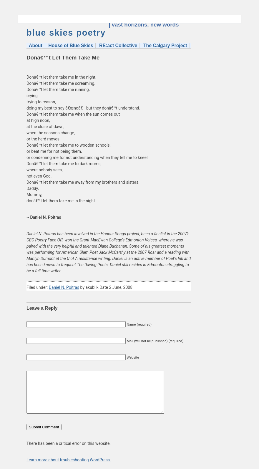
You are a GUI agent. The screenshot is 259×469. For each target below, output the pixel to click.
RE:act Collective (118, 45)
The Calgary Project (165, 45)
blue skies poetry (66, 32)
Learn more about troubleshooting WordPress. (68, 460)
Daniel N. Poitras (64, 287)
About (35, 45)
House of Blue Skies (70, 45)
